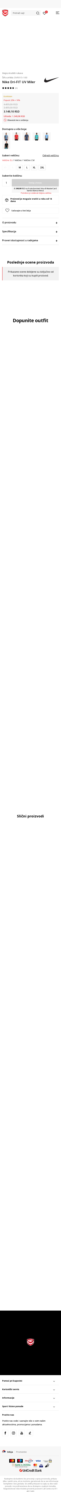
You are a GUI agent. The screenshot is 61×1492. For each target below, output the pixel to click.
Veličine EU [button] (7, 160)
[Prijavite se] (44, 13)
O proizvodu (29, 222)
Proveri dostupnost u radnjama (29, 240)
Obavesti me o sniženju (17, 120)
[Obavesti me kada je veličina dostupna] (5, 167)
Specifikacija (29, 231)
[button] (25, 13)
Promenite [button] (21, 1451)
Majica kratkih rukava (12, 73)
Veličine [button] (18, 160)
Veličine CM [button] (29, 160)
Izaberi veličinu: (11, 155)
